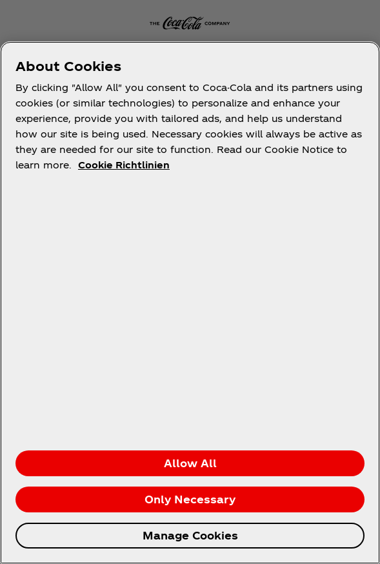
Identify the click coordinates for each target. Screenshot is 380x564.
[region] (190, 302)
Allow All (190, 463)
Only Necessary (190, 499)
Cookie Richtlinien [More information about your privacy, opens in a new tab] (124, 164)
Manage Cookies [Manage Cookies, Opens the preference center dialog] (190, 535)
